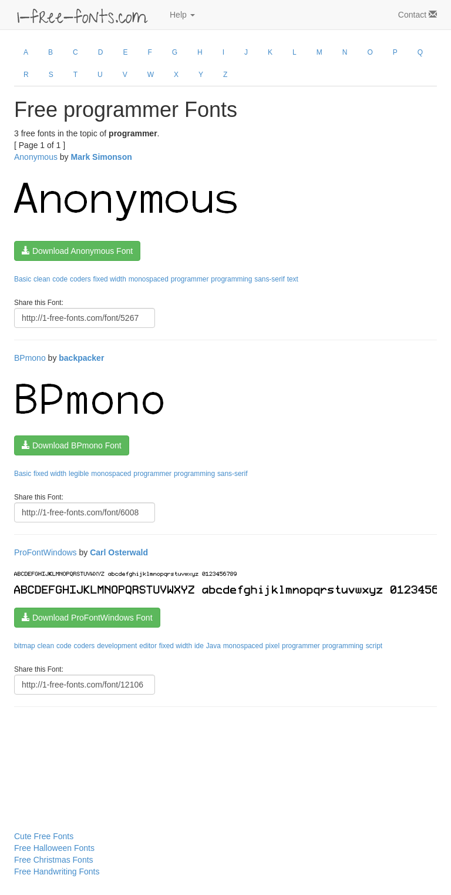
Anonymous (36, 157)
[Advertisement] (73, 745)
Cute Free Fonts (43, 836)
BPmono (30, 358)
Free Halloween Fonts (54, 848)
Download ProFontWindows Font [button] (87, 617)
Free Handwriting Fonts (57, 871)
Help (182, 14)
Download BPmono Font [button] (72, 445)
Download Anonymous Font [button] (77, 251)
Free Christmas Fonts (53, 859)
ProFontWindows (45, 552)
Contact (417, 14)
